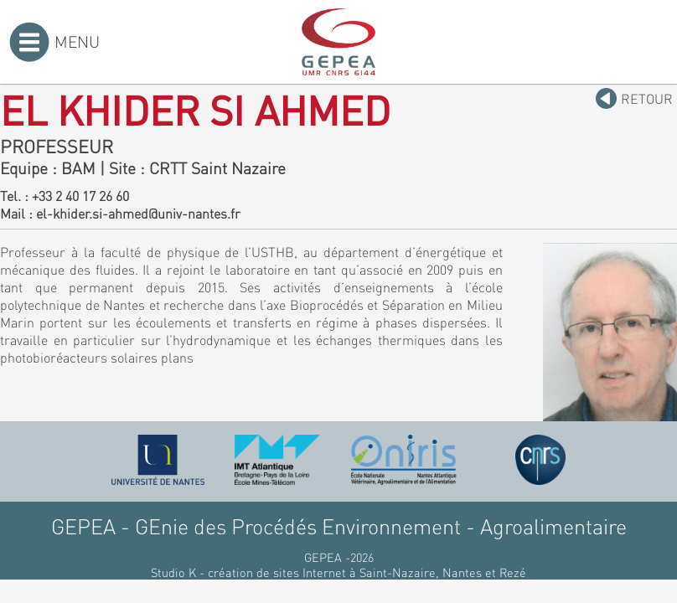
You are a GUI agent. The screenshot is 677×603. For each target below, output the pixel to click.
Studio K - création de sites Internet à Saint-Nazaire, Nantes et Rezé (338, 572)
